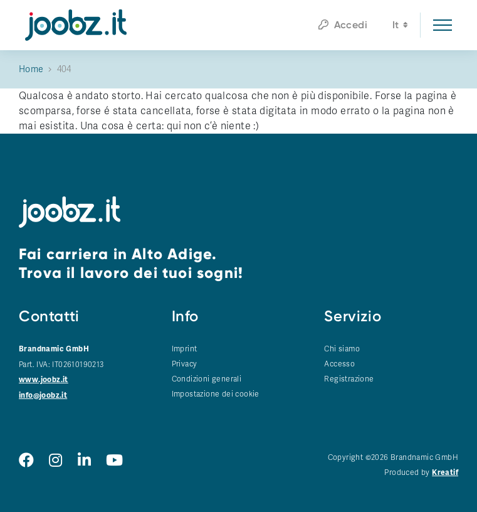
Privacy (184, 364)
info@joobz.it (43, 395)
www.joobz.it (43, 380)
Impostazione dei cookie (215, 394)
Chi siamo (342, 348)
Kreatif (445, 472)
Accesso (339, 364)
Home (31, 69)
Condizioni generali (207, 379)
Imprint (184, 348)
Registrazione (349, 379)
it (400, 27)
